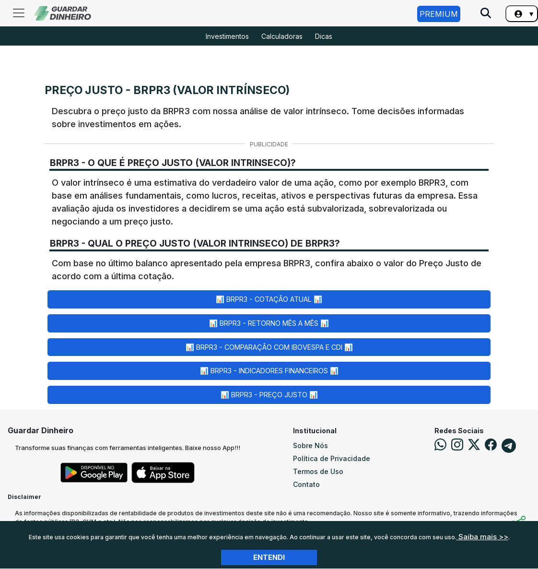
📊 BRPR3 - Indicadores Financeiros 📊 (269, 371)
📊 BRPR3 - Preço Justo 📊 (269, 395)
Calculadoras (282, 36)
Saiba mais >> (482, 536)
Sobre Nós (310, 445)
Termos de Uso (318, 471)
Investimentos (227, 36)
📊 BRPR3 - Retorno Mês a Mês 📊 (269, 323)
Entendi (269, 557)
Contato (306, 484)
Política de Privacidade (331, 458)
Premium (439, 14)
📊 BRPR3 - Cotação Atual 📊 (269, 299)
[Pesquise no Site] (485, 14)
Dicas (323, 36)
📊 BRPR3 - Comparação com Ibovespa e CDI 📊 (269, 347)
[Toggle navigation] (19, 13)
